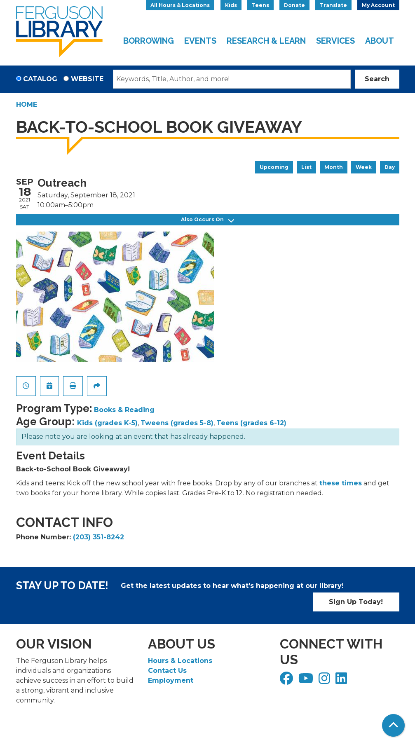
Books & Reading (124, 410)
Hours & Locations (180, 661)
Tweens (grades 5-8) (177, 423)
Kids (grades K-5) (107, 423)
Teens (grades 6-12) (251, 423)
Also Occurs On (207, 219)
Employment (170, 680)
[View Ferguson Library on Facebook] (287, 681)
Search (377, 79)
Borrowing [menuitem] (148, 41)
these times (340, 483)
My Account (378, 5)
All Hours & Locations (180, 5)
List (306, 167)
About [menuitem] (379, 41)
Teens (260, 5)
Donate (294, 5)
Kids (231, 5)
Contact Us (167, 670)
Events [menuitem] (200, 41)
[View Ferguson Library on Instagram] (325, 681)
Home (26, 104)
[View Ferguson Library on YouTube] (306, 681)
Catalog (40, 79)
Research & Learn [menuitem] (266, 41)
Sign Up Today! (356, 602)
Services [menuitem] (335, 41)
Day (390, 167)
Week (364, 167)
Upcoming (274, 167)
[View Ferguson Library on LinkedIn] (342, 681)
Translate (333, 5)
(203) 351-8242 (98, 537)
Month (333, 167)
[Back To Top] (393, 725)
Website (87, 79)
